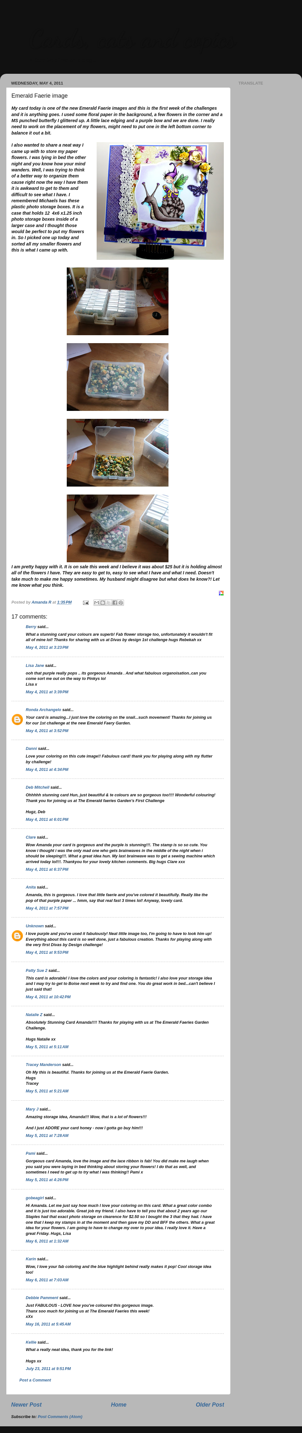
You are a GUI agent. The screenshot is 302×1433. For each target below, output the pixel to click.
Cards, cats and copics (132, 38)
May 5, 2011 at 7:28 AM (47, 1135)
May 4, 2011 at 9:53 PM (47, 952)
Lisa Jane (35, 665)
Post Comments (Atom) (60, 1417)
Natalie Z (34, 1015)
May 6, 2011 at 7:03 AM (47, 1280)
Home (119, 1405)
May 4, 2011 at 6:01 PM (47, 819)
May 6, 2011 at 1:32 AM (47, 1241)
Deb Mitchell (37, 787)
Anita (31, 887)
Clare (31, 837)
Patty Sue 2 (36, 970)
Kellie (31, 1342)
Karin (31, 1259)
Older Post (210, 1405)
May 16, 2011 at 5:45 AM (48, 1324)
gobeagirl (35, 1198)
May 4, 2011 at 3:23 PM (47, 647)
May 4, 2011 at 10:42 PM (48, 997)
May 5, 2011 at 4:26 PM (47, 1180)
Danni (31, 748)
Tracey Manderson (43, 1065)
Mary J (32, 1109)
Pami (30, 1153)
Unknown (35, 926)
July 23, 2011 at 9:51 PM (48, 1369)
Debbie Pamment (42, 1298)
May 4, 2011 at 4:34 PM (47, 769)
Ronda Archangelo (43, 710)
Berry (31, 627)
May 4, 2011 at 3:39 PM (47, 692)
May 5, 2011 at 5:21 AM (47, 1091)
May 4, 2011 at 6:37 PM (47, 869)
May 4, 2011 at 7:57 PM (47, 908)
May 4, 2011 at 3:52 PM (47, 731)
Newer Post (26, 1405)
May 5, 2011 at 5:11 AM (47, 1047)
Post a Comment (35, 1380)
